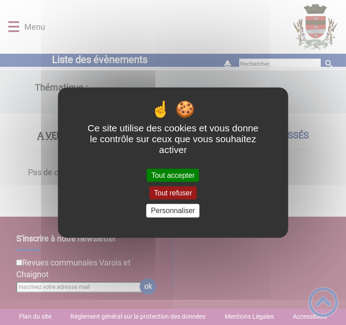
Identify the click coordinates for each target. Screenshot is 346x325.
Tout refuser (173, 193)
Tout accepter (173, 175)
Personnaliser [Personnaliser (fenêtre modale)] (173, 210)
